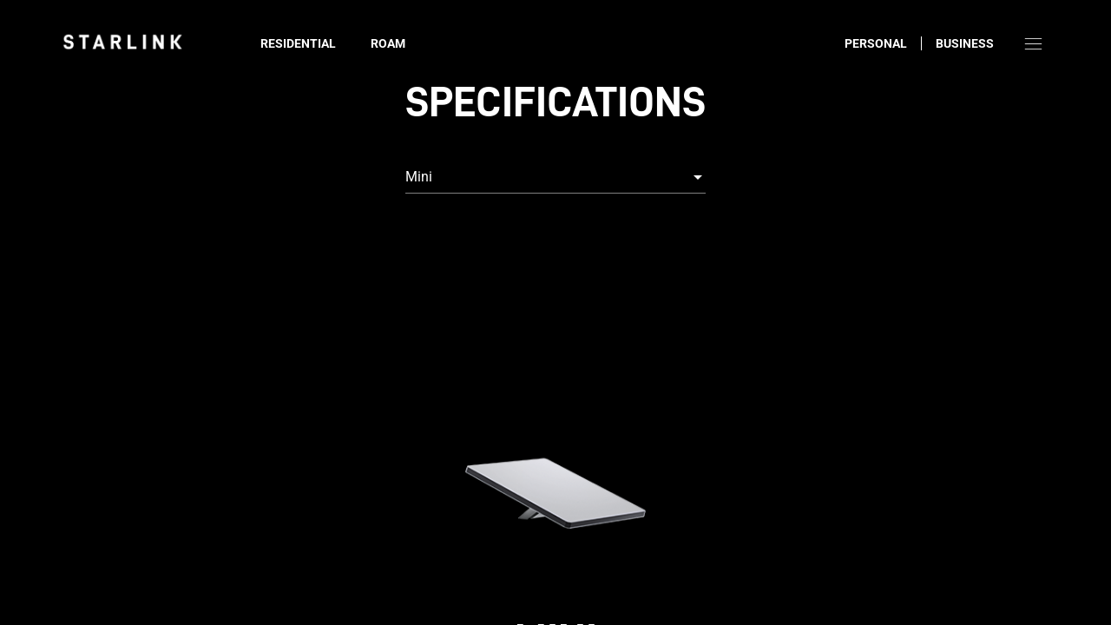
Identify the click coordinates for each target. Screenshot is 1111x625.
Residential (298, 43)
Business (965, 43)
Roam (388, 43)
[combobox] (555, 177)
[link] (122, 41)
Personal (876, 43)
